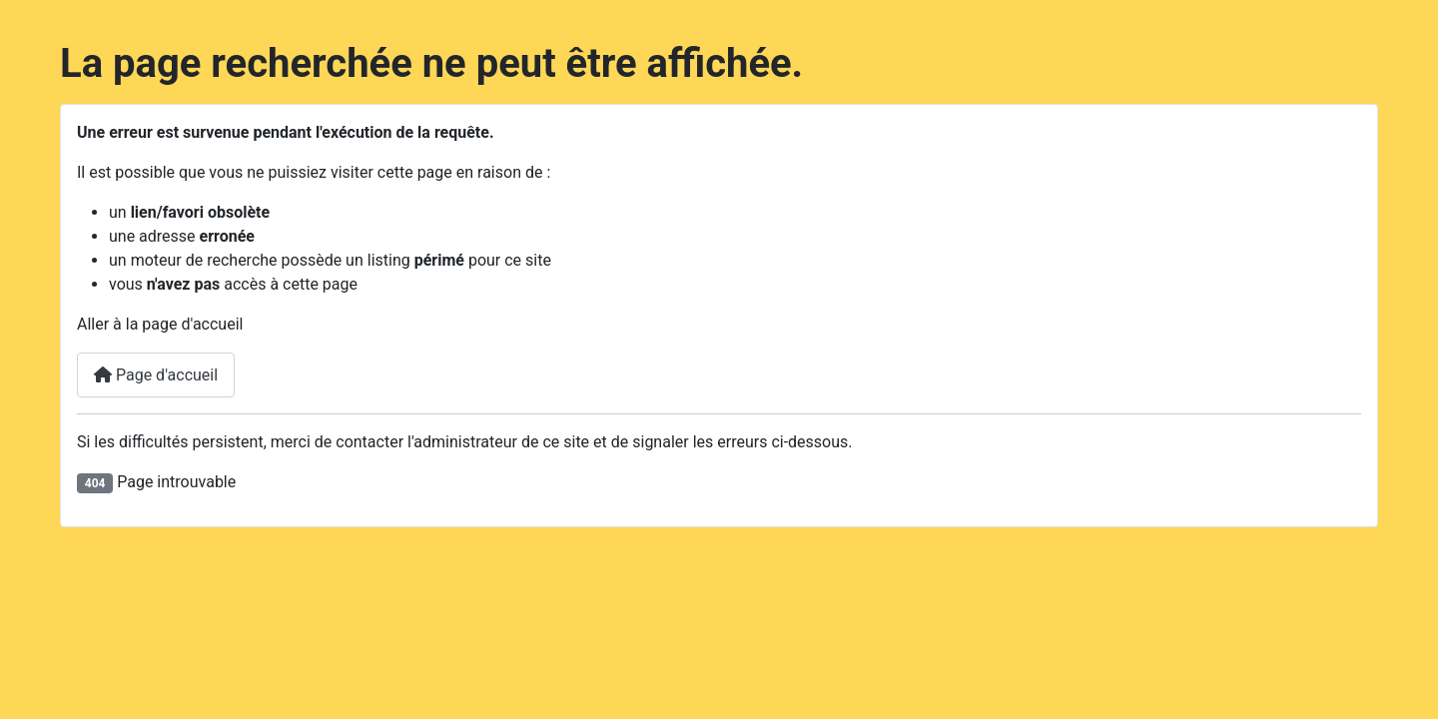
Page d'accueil (156, 374)
